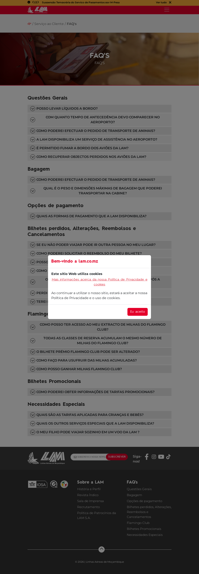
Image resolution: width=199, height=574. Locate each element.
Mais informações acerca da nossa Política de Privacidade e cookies (99, 282)
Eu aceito (137, 311)
